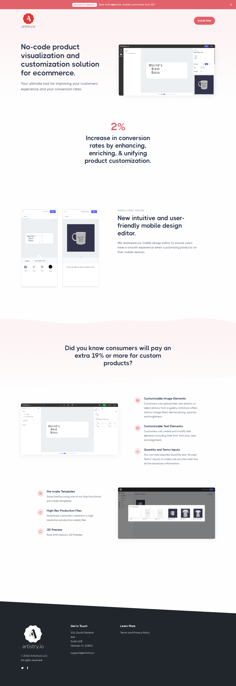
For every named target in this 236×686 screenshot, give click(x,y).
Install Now (204, 20)
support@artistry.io (82, 652)
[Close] (231, 4)
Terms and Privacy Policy (135, 632)
